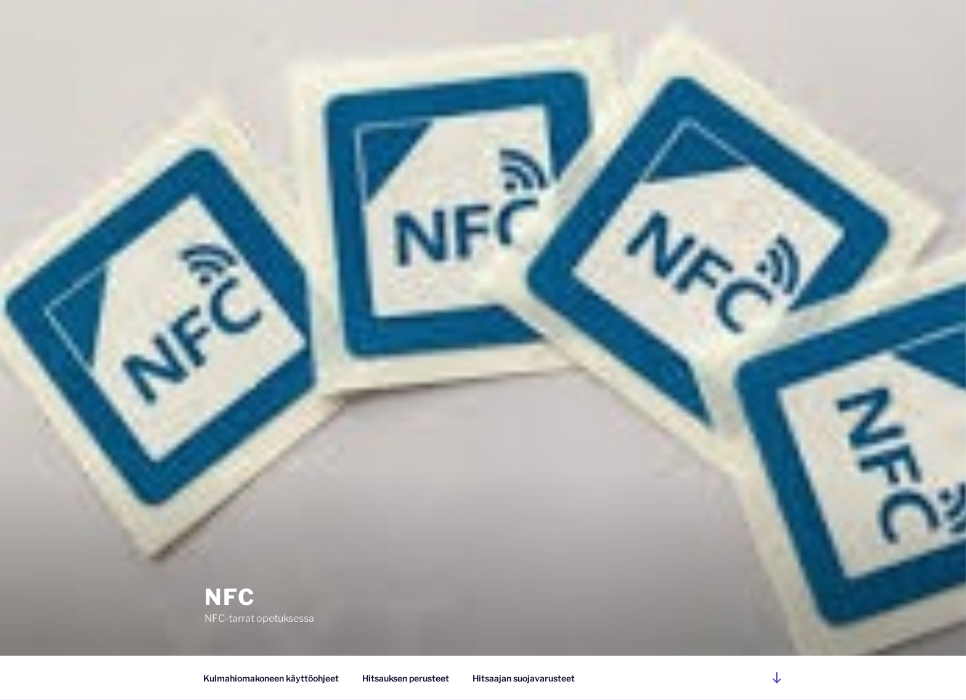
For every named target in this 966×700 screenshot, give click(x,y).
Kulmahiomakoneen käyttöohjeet (271, 678)
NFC (230, 597)
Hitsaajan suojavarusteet (524, 678)
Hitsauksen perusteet (405, 678)
